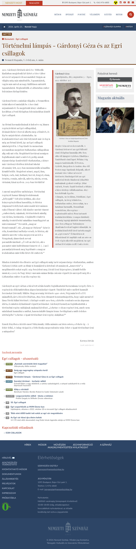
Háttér (108, 14)
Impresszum (9, 493)
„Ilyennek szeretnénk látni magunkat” (30, 364)
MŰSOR (57, 14)
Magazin (34, 3)
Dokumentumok (11, 474)
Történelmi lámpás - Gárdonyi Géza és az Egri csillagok (38, 377)
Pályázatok (9, 484)
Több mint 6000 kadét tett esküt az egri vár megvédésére (37, 413)
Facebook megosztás (12, 352)
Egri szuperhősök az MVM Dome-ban (27, 407)
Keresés (115, 79)
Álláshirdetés (10, 479)
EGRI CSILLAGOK (14, 433)
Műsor (42, 445)
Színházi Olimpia (113, 27)
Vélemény (95, 14)
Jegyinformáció (83, 445)
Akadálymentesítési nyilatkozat (68, 447)
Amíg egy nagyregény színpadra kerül (31, 370)
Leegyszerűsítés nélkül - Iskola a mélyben (34, 396)
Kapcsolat (8, 488)
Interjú (70, 14)
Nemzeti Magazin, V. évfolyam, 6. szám (24, 59)
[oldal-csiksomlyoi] (115, 120)
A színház (106, 445)
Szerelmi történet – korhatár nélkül (30, 381)
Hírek (27, 445)
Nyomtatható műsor (14, 469)
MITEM (119, 14)
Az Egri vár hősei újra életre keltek (26, 418)
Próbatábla (9, 498)
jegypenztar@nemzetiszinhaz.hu (58, 490)
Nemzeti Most (13, 3)
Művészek (60, 445)
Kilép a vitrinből (21, 389)
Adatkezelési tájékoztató (9, 464)
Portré (81, 14)
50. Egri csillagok (18, 402)
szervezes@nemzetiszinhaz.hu (51, 469)
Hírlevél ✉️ (8, 458)
